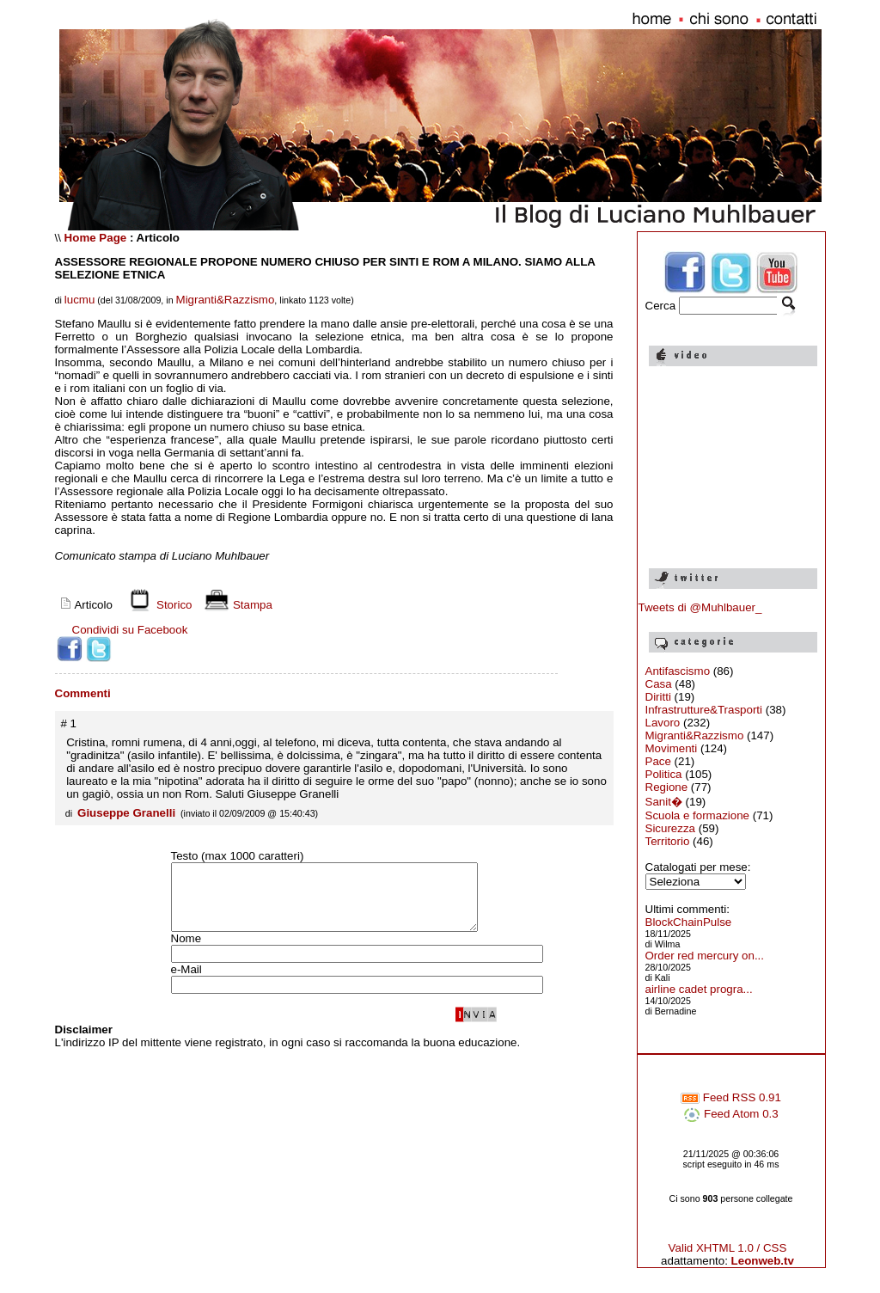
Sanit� (663, 801)
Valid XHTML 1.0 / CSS (728, 1247)
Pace (658, 761)
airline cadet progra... (699, 989)
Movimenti (671, 748)
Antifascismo (678, 671)
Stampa (235, 604)
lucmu (79, 299)
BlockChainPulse (688, 922)
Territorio (667, 841)
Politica (663, 774)
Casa (658, 683)
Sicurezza (670, 828)
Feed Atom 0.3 (730, 1113)
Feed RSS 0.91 (731, 1097)
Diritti (658, 696)
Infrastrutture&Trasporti (704, 709)
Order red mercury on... (705, 955)
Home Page (95, 237)
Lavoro (663, 722)
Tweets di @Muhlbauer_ (700, 607)
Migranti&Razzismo (225, 299)
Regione (666, 787)
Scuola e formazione (697, 815)
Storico (157, 604)
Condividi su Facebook (130, 629)
